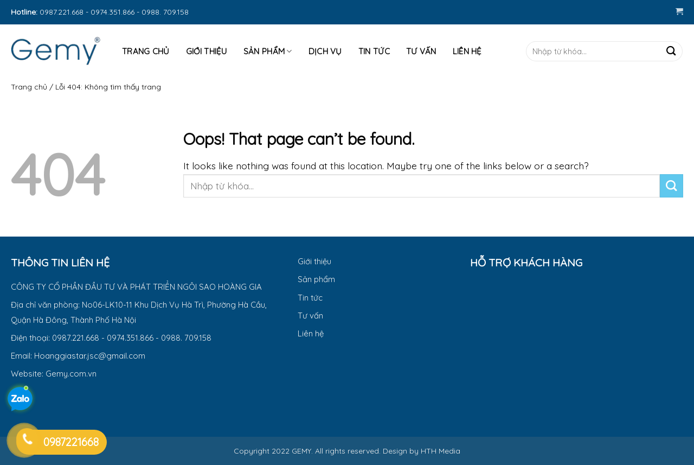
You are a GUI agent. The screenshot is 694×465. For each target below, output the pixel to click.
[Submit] (671, 51)
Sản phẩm (267, 51)
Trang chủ (29, 87)
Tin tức (374, 51)
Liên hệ (467, 51)
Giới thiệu (206, 51)
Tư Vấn (421, 51)
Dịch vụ (325, 51)
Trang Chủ (146, 51)
